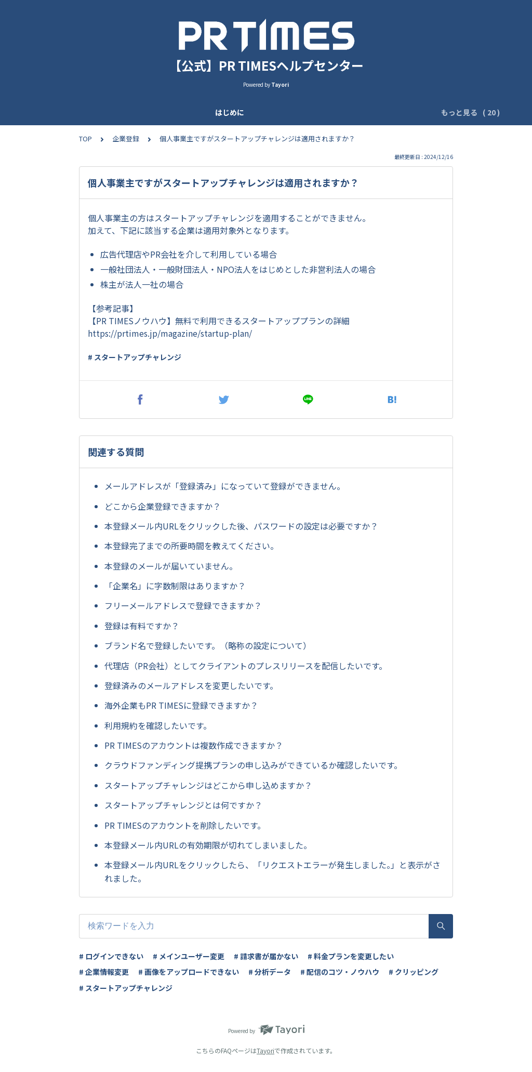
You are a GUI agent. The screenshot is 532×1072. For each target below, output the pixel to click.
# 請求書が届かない (266, 956)
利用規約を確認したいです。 (157, 725)
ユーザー (284, 112)
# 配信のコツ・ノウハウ (339, 972)
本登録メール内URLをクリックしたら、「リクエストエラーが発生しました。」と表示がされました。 (272, 871)
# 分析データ (269, 972)
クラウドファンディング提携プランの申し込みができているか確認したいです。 (253, 765)
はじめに (80, 112)
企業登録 (196, 112)
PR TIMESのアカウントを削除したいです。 (184, 825)
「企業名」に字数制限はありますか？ (175, 585)
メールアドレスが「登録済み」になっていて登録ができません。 (224, 486)
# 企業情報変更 (104, 972)
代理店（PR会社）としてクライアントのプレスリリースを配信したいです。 (245, 665)
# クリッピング (413, 972)
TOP (85, 138)
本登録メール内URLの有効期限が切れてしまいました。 (208, 845)
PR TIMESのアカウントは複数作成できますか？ (193, 745)
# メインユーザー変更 (188, 956)
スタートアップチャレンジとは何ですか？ (183, 805)
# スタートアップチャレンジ (134, 357)
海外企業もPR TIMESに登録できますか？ (181, 705)
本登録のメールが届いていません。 (170, 566)
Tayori (265, 1050)
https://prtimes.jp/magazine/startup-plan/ (170, 333)
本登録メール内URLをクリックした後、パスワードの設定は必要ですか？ (241, 526)
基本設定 (240, 112)
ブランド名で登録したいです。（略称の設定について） (207, 645)
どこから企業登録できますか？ (162, 506)
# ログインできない (111, 956)
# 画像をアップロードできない (188, 972)
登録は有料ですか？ (141, 625)
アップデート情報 (139, 112)
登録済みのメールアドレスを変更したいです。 (191, 685)
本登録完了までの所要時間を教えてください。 (191, 545)
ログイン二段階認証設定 (353, 112)
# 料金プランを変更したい (351, 956)
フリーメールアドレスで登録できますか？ (183, 605)
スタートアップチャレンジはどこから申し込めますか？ (208, 785)
